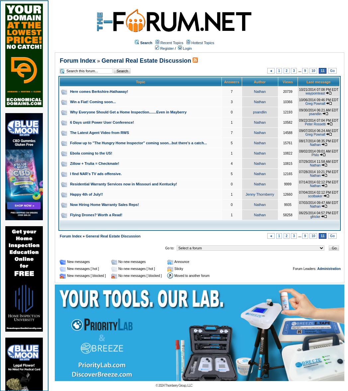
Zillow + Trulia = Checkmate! (94, 163)
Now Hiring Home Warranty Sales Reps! (104, 205)
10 (313, 71)
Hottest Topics (202, 43)
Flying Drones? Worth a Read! (96, 215)
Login (185, 48)
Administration (329, 269)
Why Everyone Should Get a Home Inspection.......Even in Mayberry (128, 112)
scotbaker (315, 196)
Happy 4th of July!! (86, 194)
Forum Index (78, 60)
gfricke (315, 217)
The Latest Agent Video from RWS (99, 133)
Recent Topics (171, 43)
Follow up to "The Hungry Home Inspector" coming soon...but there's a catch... (138, 143)
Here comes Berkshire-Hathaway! (99, 92)
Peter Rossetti (315, 124)
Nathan (260, 92)
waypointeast (315, 93)
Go (332, 71)
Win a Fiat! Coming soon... (93, 102)
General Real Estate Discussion (146, 60)
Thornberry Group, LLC (178, 385)
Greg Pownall (315, 103)
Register (164, 48)
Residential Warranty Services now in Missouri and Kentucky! (123, 184)
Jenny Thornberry (260, 194)
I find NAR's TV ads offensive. (96, 174)
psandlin (260, 112)
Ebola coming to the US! (91, 153)
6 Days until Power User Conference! (102, 122)
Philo (315, 155)
